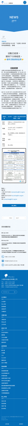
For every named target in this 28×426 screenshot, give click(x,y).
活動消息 (4, 315)
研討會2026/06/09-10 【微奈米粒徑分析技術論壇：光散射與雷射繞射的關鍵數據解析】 (13, 236)
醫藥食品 (3, 360)
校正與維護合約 (5, 373)
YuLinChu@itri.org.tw (17, 195)
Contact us (9, 292)
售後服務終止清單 (5, 388)
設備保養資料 (4, 383)
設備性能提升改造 (5, 378)
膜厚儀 (3, 335)
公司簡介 (4, 297)
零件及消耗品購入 (5, 380)
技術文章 (3, 401)
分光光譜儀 (4, 337)
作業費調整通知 (5, 393)
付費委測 (3, 311)
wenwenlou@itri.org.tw (18, 192)
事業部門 (3, 309)
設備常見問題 (4, 390)
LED (2, 355)
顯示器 (3, 350)
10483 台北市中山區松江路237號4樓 (14, 285)
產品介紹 (4, 328)
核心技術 (3, 304)
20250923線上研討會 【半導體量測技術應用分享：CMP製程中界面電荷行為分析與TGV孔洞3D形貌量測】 (14, 251)
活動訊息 (3, 319)
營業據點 (3, 306)
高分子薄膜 (4, 362)
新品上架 (3, 322)
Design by (3, 419)
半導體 (3, 353)
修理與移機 (4, 375)
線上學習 (4, 397)
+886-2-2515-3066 (10, 282)
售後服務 (4, 366)
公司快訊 (3, 324)
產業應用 (4, 346)
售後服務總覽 (4, 371)
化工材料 (3, 358)
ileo (7, 419)
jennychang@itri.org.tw (10, 199)
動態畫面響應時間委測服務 (8, 385)
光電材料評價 (4, 340)
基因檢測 (3, 342)
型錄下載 (3, 406)
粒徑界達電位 (4, 332)
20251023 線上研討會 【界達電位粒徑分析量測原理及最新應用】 (13, 243)
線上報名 (10, 145)
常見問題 (3, 403)
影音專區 (3, 408)
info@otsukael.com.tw (11, 287)
